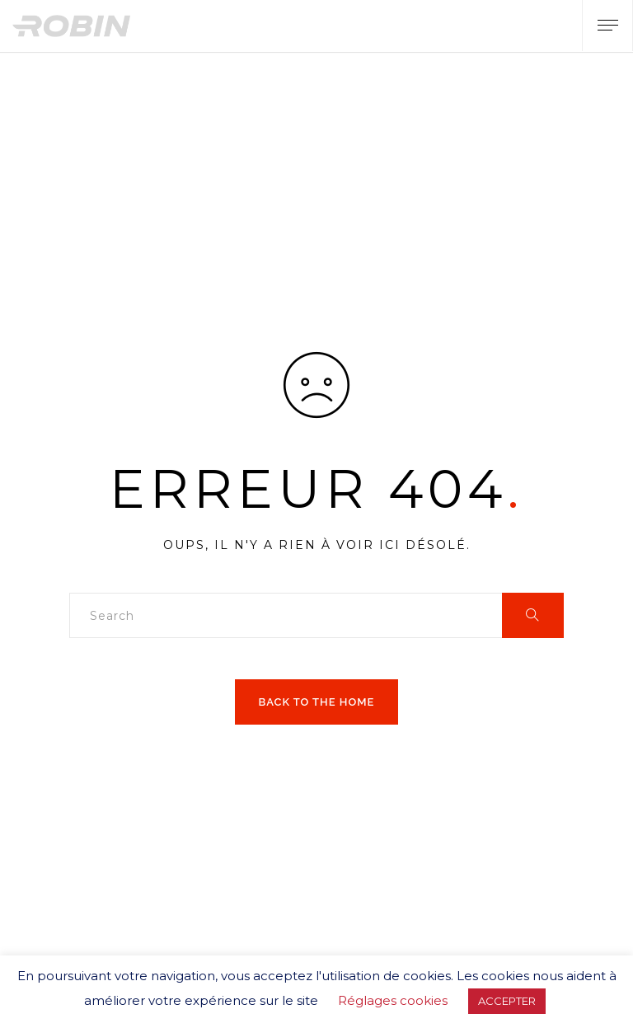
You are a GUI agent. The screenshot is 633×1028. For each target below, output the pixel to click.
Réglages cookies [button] (393, 1000)
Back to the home (317, 702)
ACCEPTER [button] (507, 1000)
